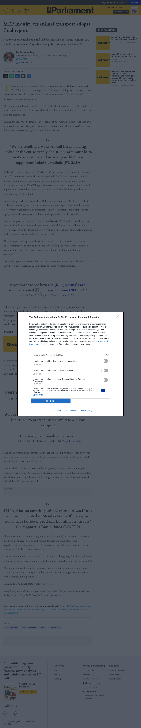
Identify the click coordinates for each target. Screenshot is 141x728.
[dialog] (70, 364)
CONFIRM (50, 401)
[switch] (104, 361)
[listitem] (70, 354)
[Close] (118, 317)
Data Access (70, 411)
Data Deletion (55, 411)
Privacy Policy (86, 411)
